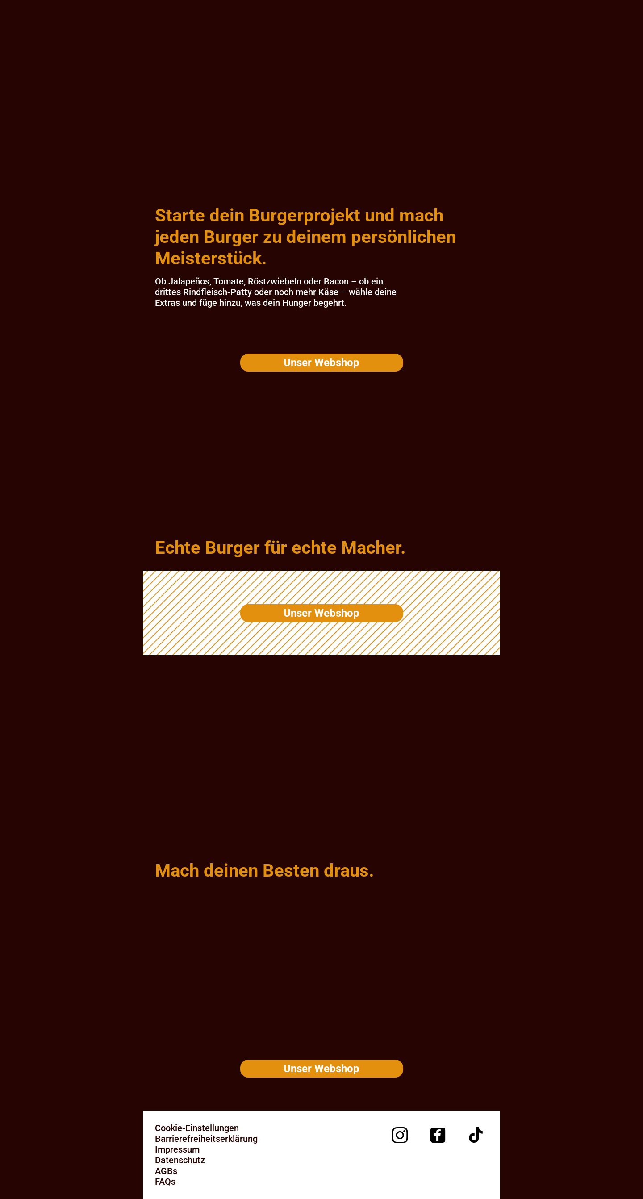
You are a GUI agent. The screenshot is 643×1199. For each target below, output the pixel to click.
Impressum (177, 1149)
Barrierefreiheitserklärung (206, 1138)
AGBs (166, 1171)
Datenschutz (180, 1160)
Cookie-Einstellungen (197, 1128)
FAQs (165, 1181)
